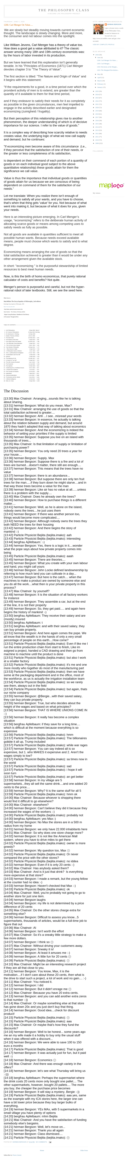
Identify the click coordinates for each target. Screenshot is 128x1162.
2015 (97, 124)
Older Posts (84, 1150)
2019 (97, 111)
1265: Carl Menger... (103, 64)
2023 (97, 98)
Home (42, 1150)
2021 (97, 104)
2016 (97, 120)
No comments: (42, 1142)
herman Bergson (114, 24)
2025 (97, 91)
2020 (97, 107)
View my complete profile (103, 44)
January (100, 87)
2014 (97, 127)
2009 (97, 143)
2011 (97, 137)
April (99, 77)
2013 (97, 130)
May (99, 74)
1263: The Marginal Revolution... (108, 70)
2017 (97, 117)
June (99, 57)
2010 (97, 140)
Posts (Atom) (17, 1155)
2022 (97, 101)
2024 (97, 94)
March (99, 81)
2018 (97, 114)
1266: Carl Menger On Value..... (18, 25)
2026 (97, 55)
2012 (97, 133)
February (100, 84)
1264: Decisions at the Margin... (107, 67)
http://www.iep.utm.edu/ (9, 306)
